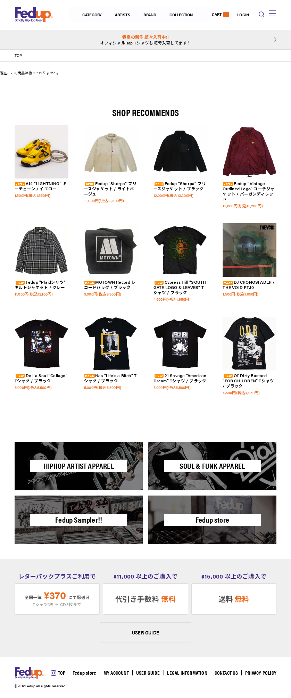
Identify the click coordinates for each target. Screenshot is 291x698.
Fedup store (84, 672)
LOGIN (226, 15)
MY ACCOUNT (115, 672)
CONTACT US (226, 672)
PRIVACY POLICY (260, 672)
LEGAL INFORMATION (187, 672)
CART (245, 14)
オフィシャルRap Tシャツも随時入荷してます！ (145, 40)
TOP (18, 55)
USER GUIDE (145, 632)
